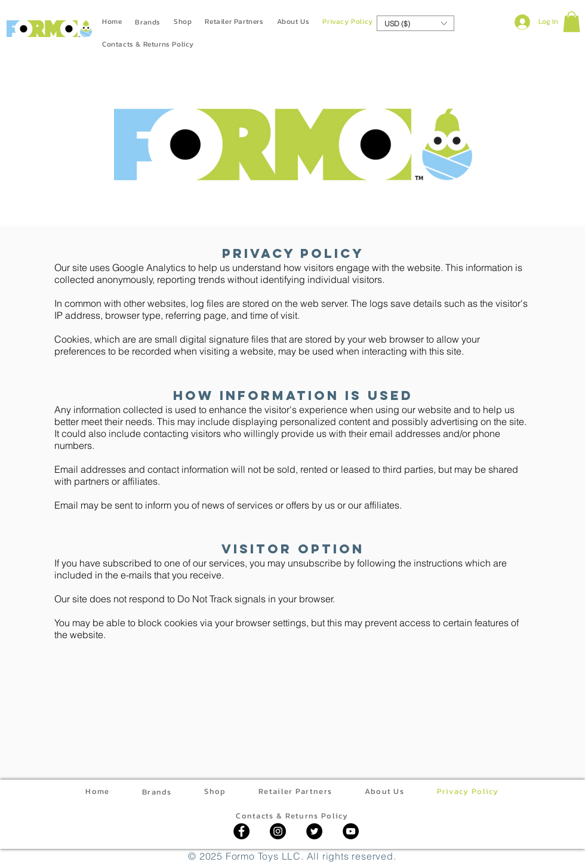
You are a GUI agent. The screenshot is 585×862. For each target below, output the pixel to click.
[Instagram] (278, 831)
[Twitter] (314, 831)
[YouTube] (351, 831)
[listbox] (415, 23)
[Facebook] (241, 831)
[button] (415, 23)
